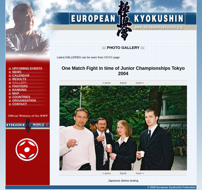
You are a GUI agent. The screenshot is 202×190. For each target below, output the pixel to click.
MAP (15, 93)
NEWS (16, 72)
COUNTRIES (21, 97)
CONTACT (19, 104)
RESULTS (19, 79)
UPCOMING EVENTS (27, 68)
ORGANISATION (24, 100)
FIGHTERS (20, 86)
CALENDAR (20, 75)
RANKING (19, 90)
